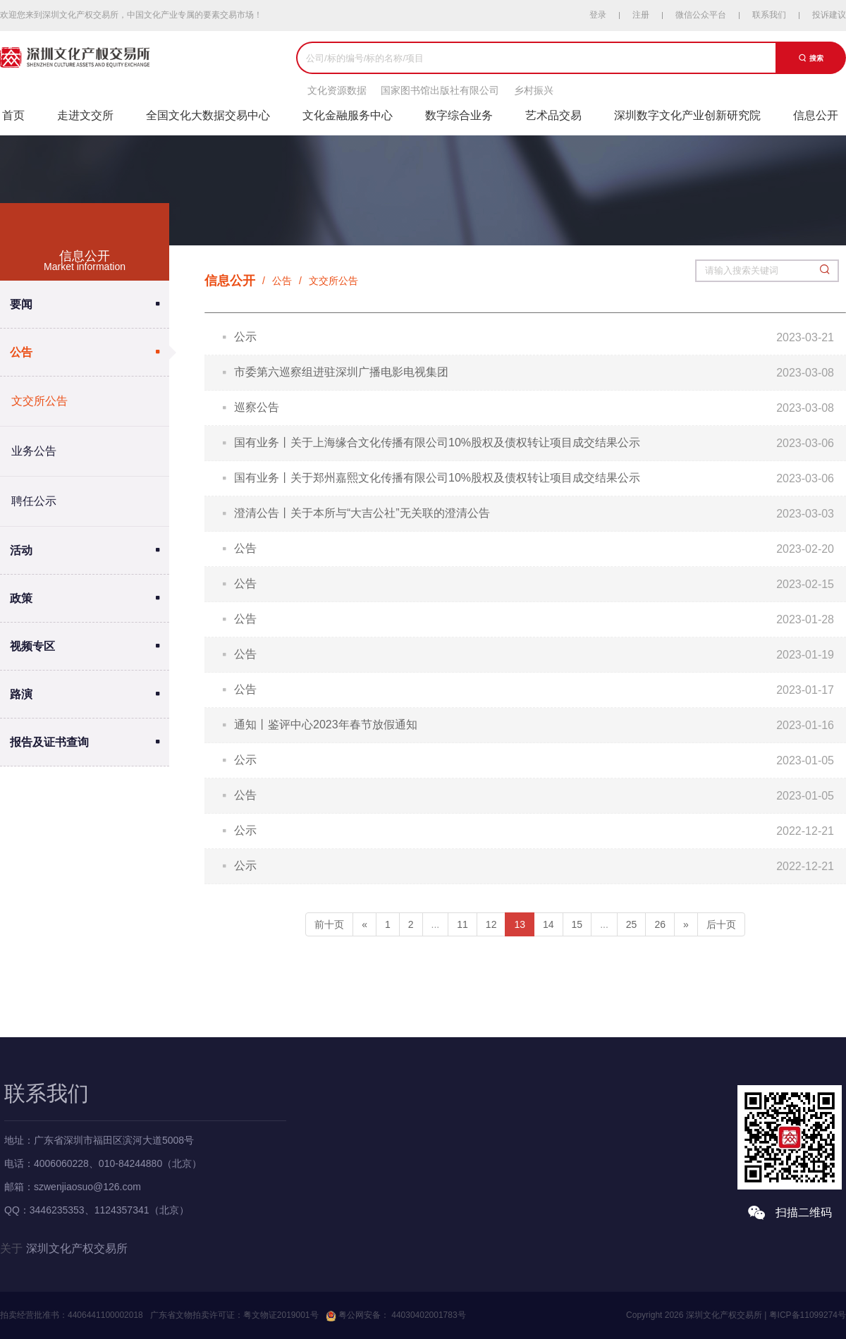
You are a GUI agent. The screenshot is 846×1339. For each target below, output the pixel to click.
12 (491, 924)
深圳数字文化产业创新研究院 (687, 115)
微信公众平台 (700, 15)
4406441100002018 (105, 1315)
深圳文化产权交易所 (77, 1248)
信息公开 (815, 115)
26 (660, 924)
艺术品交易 (553, 115)
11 (462, 924)
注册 (640, 15)
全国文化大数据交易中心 (208, 115)
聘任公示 (33, 501)
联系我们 (769, 15)
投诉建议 (829, 15)
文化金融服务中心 (347, 115)
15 (577, 924)
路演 (21, 694)
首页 (13, 115)
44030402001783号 (427, 1315)
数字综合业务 (459, 115)
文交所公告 (39, 401)
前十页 (329, 924)
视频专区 (32, 646)
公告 (21, 352)
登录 (597, 15)
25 (631, 924)
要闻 (21, 304)
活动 (21, 550)
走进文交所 (85, 115)
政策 (21, 598)
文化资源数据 (337, 90)
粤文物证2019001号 (281, 1315)
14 (548, 924)
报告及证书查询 (49, 742)
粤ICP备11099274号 (807, 1315)
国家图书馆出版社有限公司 (440, 90)
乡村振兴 (533, 90)
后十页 (721, 924)
